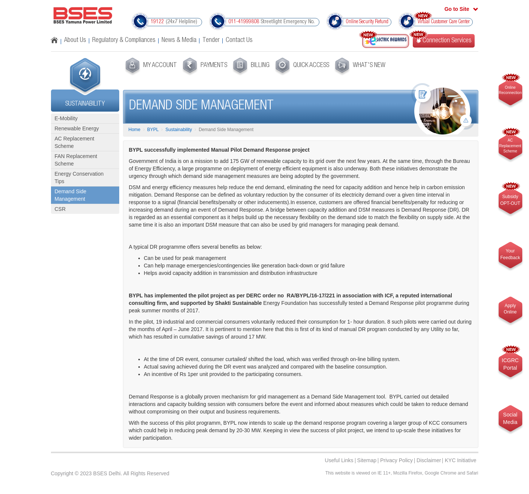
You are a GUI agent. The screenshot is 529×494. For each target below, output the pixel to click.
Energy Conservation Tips (79, 177)
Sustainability (178, 129)
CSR (60, 209)
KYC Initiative (460, 460)
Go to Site (456, 9)
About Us (75, 40)
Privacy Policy (396, 460)
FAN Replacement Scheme (76, 160)
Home (135, 129)
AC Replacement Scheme (74, 142)
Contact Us (239, 40)
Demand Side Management (71, 195)
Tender (211, 40)
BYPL (153, 129)
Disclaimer (429, 460)
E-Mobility (66, 118)
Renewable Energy (77, 128)
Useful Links (339, 460)
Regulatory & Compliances (124, 40)
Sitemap (366, 460)
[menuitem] (150, 66)
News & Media (179, 40)
